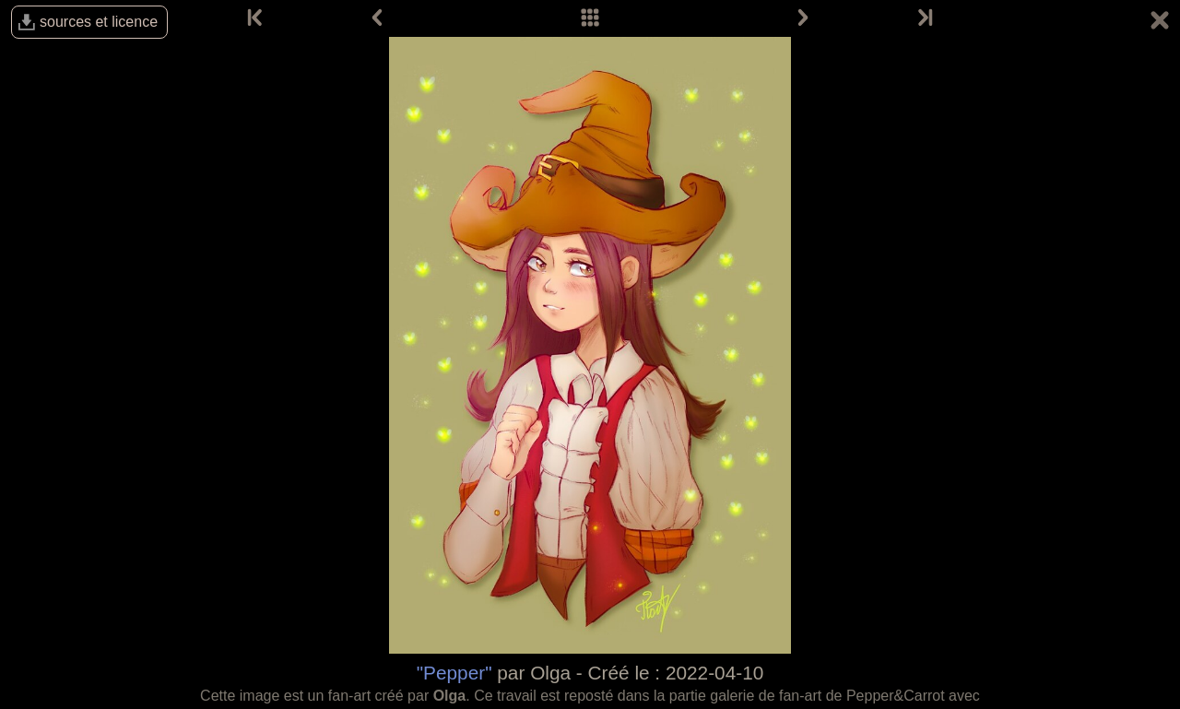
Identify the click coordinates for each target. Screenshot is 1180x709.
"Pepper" (454, 672)
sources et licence (99, 22)
